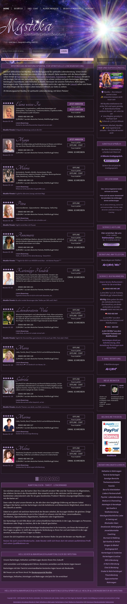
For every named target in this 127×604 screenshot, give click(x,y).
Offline (76, 167)
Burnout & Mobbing (111, 538)
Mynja (22, 140)
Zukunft (73, 84)
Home (6, 8)
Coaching (111, 534)
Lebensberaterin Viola (32, 310)
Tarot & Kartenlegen (111, 474)
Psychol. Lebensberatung (111, 497)
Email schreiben (76, 116)
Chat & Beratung (111, 567)
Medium (77, 76)
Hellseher (31, 76)
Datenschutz (110, 602)
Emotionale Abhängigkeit (111, 526)
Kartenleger (22, 76)
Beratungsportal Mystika (42, 572)
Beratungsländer (99, 602)
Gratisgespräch (111, 549)
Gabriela (22, 379)
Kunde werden (50, 8)
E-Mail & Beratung (111, 564)
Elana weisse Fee (28, 104)
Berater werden (72, 8)
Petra (21, 203)
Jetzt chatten (76, 109)
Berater (18, 8)
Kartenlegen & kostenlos (111, 552)
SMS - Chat (33, 8)
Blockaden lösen (111, 523)
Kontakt (90, 8)
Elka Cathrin (111, 385)
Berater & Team (34, 602)
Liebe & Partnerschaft (111, 493)
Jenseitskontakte (111, 530)
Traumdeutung (111, 575)
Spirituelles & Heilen (111, 541)
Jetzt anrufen (76, 104)
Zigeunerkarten (111, 578)
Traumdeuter (61, 76)
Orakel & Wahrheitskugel (111, 571)
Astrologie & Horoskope (111, 504)
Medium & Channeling (111, 500)
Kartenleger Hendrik (32, 270)
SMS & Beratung (111, 560)
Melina (22, 448)
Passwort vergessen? (39, 55)
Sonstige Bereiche (111, 478)
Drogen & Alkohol (111, 545)
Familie (111, 486)
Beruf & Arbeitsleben (111, 489)
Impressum (90, 602)
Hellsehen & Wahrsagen (111, 471)
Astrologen (50, 76)
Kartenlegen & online (111, 556)
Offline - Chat (76, 145)
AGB (84, 602)
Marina (23, 417)
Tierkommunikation (111, 482)
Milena (22, 168)
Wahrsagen (111, 582)
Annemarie (25, 235)
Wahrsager (40, 76)
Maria (22, 348)
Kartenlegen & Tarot (61, 602)
